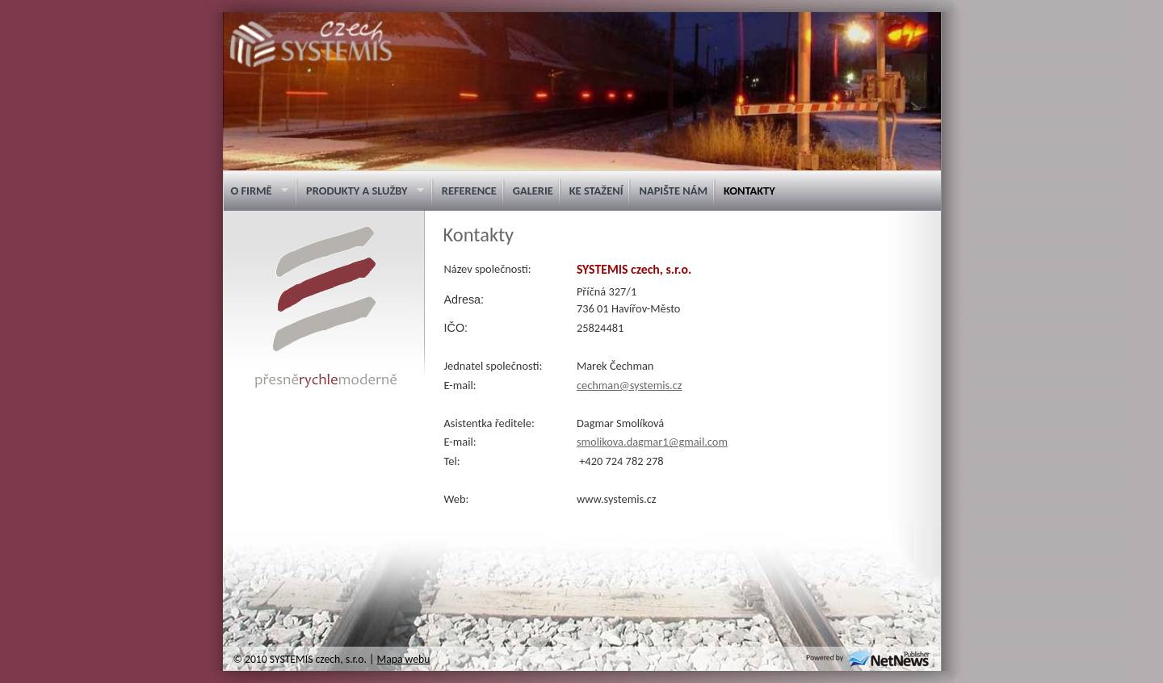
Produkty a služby (361, 191)
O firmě (255, 191)
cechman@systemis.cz (629, 385)
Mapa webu (403, 659)
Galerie (533, 190)
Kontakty (749, 190)
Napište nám (673, 190)
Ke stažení (596, 190)
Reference (469, 190)
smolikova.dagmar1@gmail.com (652, 441)
